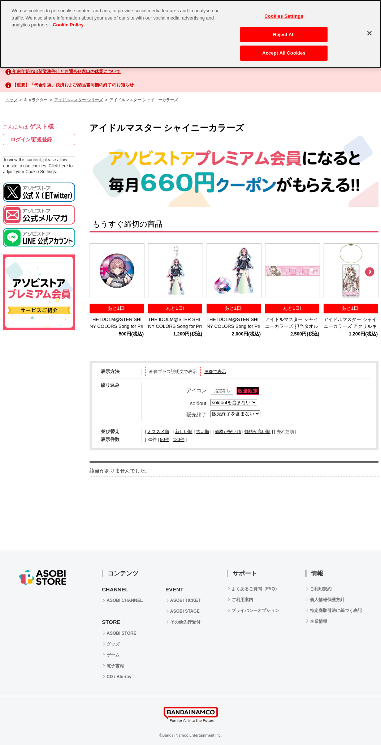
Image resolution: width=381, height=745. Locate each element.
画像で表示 (215, 371)
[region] (190, 34)
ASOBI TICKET (185, 600)
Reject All (284, 34)
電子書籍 (115, 665)
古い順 (202, 431)
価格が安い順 (228, 431)
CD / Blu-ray (119, 676)
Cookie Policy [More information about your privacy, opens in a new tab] (68, 24)
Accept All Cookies (284, 53)
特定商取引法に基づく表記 (336, 610)
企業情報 (318, 621)
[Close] (369, 33)
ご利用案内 (242, 599)
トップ (11, 100)
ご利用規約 (321, 588)
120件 (178, 439)
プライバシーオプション (255, 610)
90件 (164, 439)
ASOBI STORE (121, 633)
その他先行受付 (185, 622)
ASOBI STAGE (185, 611)
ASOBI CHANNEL (125, 600)
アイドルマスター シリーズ (78, 100)
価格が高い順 (257, 431)
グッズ (113, 644)
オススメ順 (158, 431)
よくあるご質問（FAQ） (255, 588)
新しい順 (183, 431)
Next (369, 272)
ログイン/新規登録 (31, 139)
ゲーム (113, 655)
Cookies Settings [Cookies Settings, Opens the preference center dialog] (283, 16)
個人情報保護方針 (327, 599)
